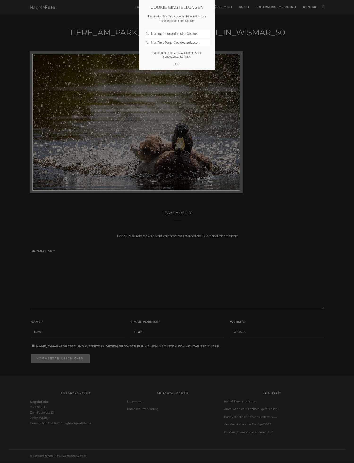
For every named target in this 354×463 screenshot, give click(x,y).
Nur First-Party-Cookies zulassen (173, 42)
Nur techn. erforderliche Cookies (172, 33)
